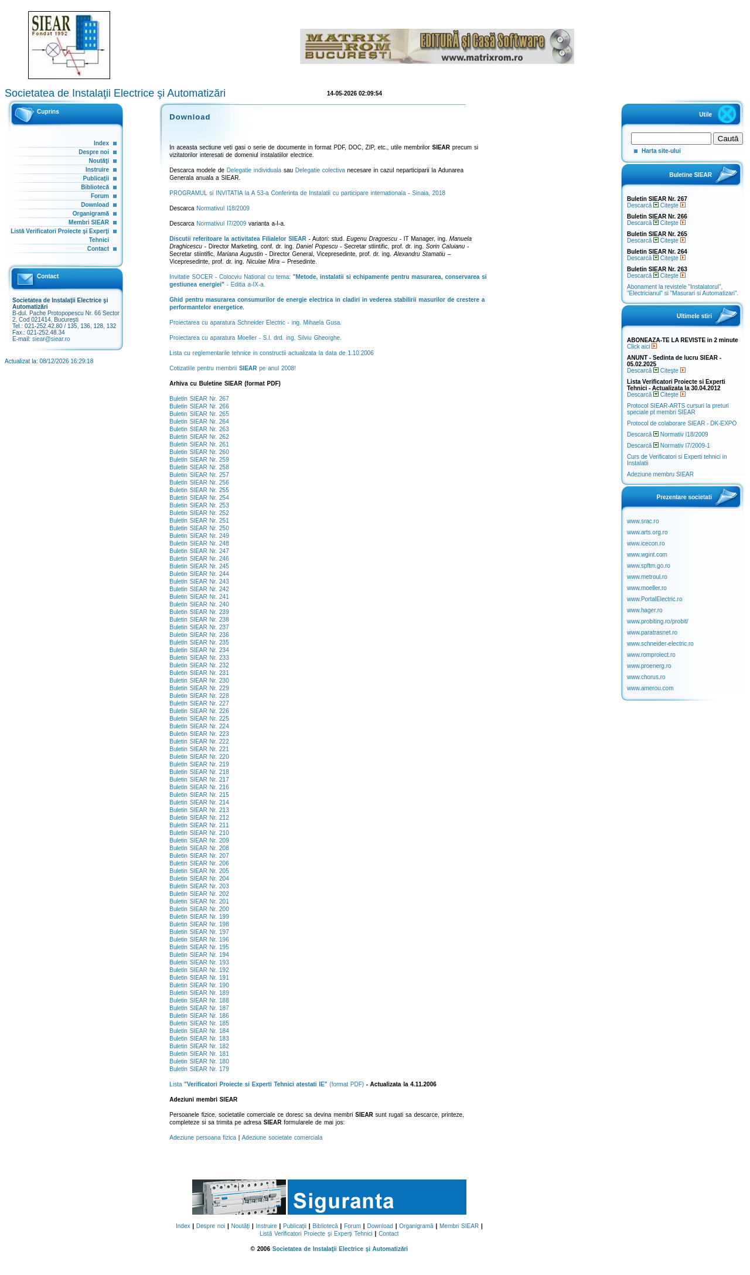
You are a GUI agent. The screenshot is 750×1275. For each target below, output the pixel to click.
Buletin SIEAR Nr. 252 (199, 513)
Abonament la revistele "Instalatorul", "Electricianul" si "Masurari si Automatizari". (682, 290)
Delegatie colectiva (320, 170)
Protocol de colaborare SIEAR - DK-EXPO (682, 423)
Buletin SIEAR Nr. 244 (199, 574)
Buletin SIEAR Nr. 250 (199, 528)
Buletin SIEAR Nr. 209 (199, 840)
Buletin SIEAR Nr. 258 (199, 467)
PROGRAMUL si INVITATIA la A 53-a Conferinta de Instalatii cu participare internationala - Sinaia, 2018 (307, 193)
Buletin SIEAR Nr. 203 (199, 886)
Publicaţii (96, 178)
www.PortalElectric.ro (654, 599)
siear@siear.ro (51, 339)
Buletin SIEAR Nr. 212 (199, 817)
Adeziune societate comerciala (282, 1137)
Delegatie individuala (254, 170)
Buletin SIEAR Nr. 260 (199, 452)
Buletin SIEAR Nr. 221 (199, 749)
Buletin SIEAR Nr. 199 (199, 916)
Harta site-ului (661, 151)
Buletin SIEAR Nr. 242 (199, 589)
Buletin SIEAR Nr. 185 (199, 1023)
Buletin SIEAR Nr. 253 (199, 505)
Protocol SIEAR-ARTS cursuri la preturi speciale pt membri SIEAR (678, 409)
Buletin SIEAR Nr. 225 (199, 718)
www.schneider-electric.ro (660, 643)
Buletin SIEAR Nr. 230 (199, 680)
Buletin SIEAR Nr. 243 (199, 581)
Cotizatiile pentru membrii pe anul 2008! (232, 368)
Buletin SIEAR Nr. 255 (199, 490)
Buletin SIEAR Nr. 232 (199, 665)
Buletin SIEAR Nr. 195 (199, 947)
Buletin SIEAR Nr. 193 (199, 962)
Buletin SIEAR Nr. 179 (199, 1069)
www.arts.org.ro (647, 532)
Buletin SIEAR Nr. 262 (199, 437)
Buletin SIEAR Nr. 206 (199, 863)
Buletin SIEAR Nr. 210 (199, 833)
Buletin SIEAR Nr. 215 (199, 795)
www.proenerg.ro (649, 666)
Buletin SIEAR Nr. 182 (199, 1046)
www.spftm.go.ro (648, 565)
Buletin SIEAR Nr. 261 (199, 444)
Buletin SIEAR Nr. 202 (199, 894)
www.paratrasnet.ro (652, 632)
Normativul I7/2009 (221, 223)
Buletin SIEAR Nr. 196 (199, 939)
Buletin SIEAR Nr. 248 (199, 543)
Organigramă (91, 213)
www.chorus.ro (646, 677)
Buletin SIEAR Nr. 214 (199, 802)
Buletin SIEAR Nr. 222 (199, 741)
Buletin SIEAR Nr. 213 (199, 810)
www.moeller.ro (647, 588)
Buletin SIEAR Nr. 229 (199, 688)
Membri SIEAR (89, 222)
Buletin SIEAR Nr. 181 (199, 1054)
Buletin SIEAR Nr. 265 (199, 414)
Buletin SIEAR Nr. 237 (199, 627)
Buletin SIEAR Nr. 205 (199, 871)
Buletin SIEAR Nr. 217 (199, 779)
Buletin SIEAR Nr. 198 (199, 924)
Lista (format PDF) (266, 1084)
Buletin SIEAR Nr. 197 (199, 932)
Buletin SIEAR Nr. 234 (199, 650)
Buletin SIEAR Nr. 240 (199, 604)
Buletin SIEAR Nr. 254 (199, 498)
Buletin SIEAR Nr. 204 (199, 878)
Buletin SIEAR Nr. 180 (199, 1061)
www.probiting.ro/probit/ (657, 621)
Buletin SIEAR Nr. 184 (199, 1031)
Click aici (642, 346)
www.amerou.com (650, 688)
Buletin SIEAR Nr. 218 (199, 772)
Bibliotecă (95, 187)
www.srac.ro (643, 521)
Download (95, 205)
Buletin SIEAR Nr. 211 (199, 825)
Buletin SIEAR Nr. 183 (199, 1038)
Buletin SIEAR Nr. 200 (199, 909)
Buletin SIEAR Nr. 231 (199, 673)
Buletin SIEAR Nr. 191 (199, 977)
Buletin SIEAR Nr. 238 (199, 619)
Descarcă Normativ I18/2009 (667, 434)
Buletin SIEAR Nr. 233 (199, 657)
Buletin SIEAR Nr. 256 (199, 482)
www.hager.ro (645, 610)
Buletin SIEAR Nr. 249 (199, 536)
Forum (100, 196)
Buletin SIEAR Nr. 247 (199, 551)
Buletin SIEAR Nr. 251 (199, 520)
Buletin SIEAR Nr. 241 (199, 597)
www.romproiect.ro (651, 655)
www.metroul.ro (647, 577)
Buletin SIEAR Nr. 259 (199, 459)
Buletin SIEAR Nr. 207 (199, 856)
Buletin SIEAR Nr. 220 (199, 757)
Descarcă (643, 205)
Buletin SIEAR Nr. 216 (199, 787)
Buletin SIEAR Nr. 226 (199, 711)
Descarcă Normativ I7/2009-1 (668, 445)
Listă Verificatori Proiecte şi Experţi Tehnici (316, 1233)
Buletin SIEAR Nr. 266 (199, 406)
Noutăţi (99, 161)
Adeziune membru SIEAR (660, 474)
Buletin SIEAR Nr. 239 (199, 612)
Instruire (97, 169)
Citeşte (673, 205)
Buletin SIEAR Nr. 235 (199, 642)
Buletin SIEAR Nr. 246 (199, 558)
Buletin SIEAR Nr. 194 (199, 955)
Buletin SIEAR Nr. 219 (199, 764)
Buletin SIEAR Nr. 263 (199, 429)
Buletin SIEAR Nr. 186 (199, 1015)
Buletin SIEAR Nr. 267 (199, 399)
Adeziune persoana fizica (202, 1137)
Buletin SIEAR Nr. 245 (199, 566)
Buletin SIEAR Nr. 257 (199, 475)
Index (101, 143)
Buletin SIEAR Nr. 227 (199, 703)
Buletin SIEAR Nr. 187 (199, 1008)
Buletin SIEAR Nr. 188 (199, 1000)
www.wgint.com (647, 554)
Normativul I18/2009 (223, 208)
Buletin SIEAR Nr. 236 (199, 635)
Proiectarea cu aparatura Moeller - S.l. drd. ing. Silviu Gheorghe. (255, 338)
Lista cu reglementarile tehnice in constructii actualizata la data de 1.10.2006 (271, 353)
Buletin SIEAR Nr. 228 (199, 696)
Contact (98, 249)
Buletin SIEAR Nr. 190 (199, 985)
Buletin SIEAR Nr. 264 (199, 421)
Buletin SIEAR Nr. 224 (199, 726)
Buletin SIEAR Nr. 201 (199, 901)
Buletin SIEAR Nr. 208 (199, 848)
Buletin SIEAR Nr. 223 (199, 734)
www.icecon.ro (645, 543)
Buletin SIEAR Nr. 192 (199, 970)
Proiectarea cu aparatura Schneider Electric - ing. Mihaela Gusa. (255, 322)
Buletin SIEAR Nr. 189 (199, 993)
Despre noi (94, 152)
